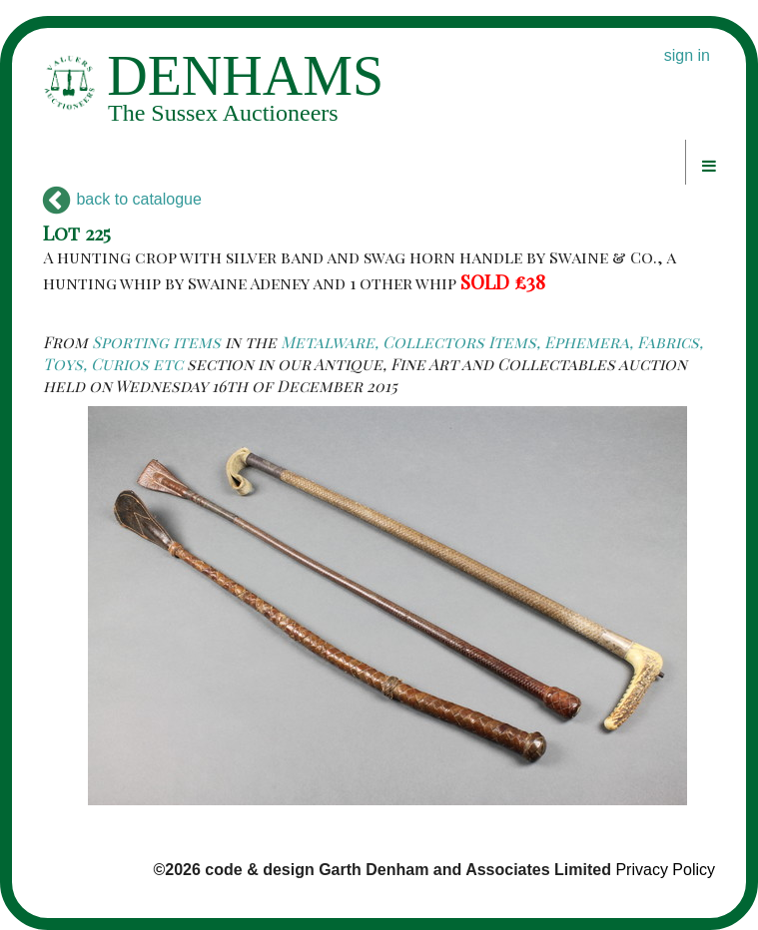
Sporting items (156, 341)
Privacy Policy (665, 869)
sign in (687, 55)
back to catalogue (122, 199)
